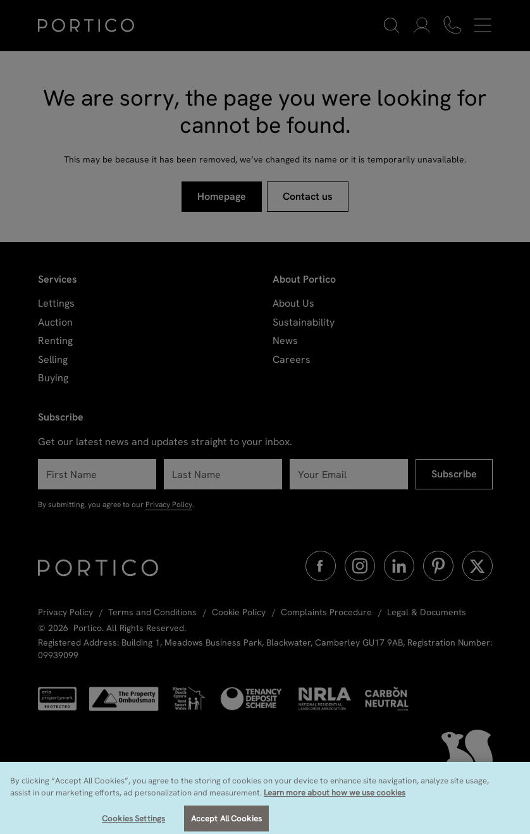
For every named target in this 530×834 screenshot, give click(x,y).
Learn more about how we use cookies (334, 799)
